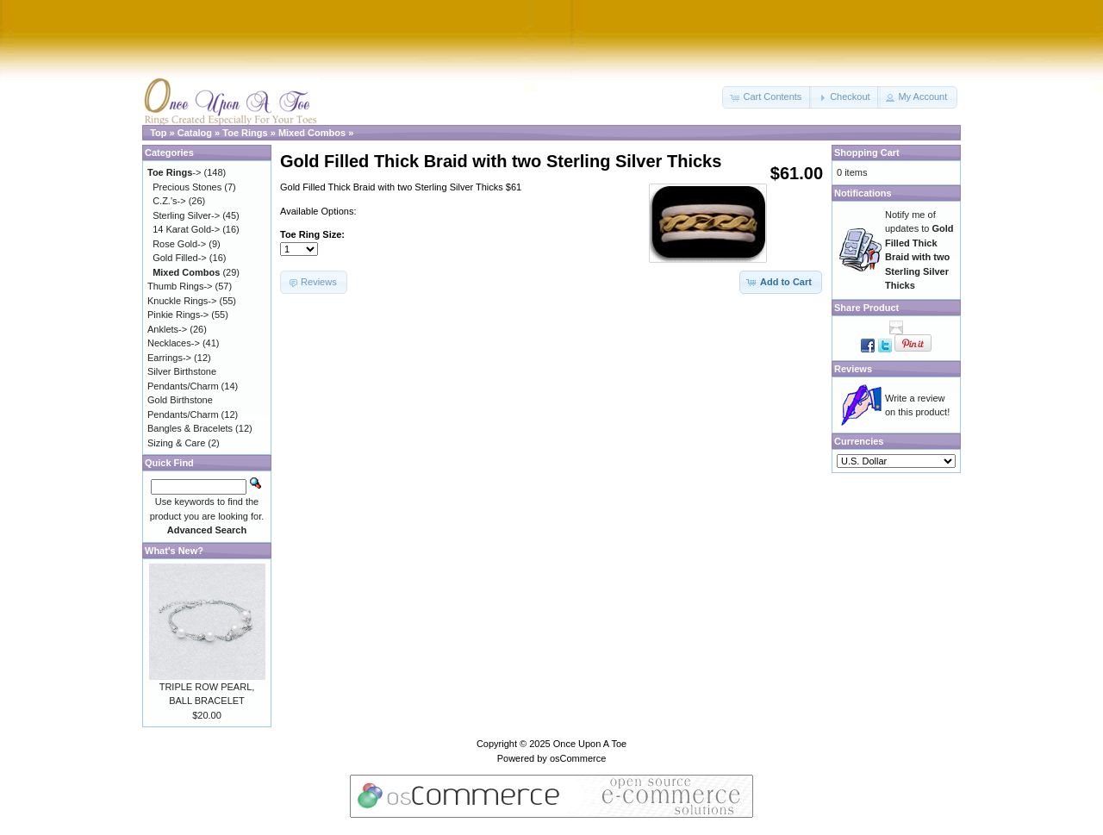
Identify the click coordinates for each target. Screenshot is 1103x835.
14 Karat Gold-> (186, 229)
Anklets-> (167, 329)
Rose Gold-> (179, 244)
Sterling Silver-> (186, 215)
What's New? (174, 550)
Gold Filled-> (180, 257)
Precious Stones (187, 187)
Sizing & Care (176, 443)
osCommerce (578, 758)
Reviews (853, 369)
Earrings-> (169, 357)
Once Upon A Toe (589, 743)
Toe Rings (244, 133)
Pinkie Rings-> (178, 314)
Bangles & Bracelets (190, 428)
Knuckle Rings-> (181, 301)
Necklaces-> (173, 343)
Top (158, 133)
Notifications (863, 193)
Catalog (195, 133)
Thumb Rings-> (180, 286)
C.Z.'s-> (169, 201)
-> (174, 172)
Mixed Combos (312, 133)
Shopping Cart (867, 152)
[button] (767, 97)
